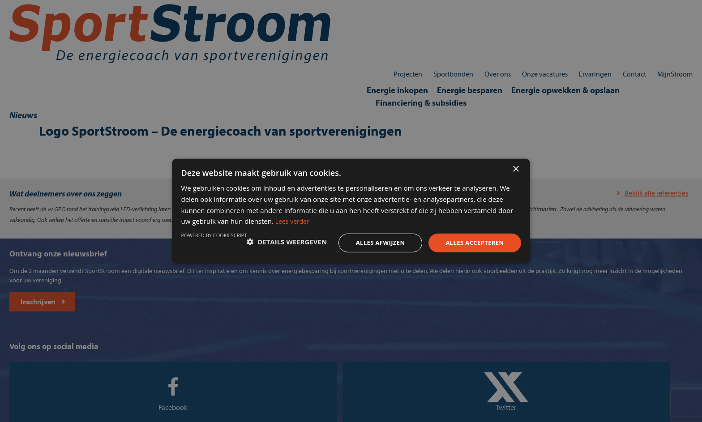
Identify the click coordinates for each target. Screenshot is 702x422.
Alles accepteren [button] (457, 241)
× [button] (515, 158)
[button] (237, 242)
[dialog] (351, 211)
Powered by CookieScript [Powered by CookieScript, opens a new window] (472, 264)
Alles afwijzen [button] (359, 241)
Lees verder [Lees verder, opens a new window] (443, 217)
